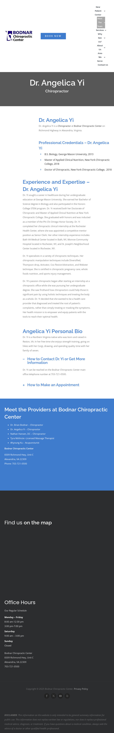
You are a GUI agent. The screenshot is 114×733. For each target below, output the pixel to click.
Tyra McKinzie (17, 438)
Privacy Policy (81, 688)
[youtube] (60, 696)
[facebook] (46, 696)
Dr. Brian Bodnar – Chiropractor (26, 424)
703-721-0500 (11, 666)
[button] (57, 361)
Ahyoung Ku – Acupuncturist (24, 442)
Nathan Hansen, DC (20, 433)
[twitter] (53, 696)
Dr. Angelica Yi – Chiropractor (25, 429)
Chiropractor (64, 125)
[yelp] (67, 696)
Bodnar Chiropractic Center (88, 125)
